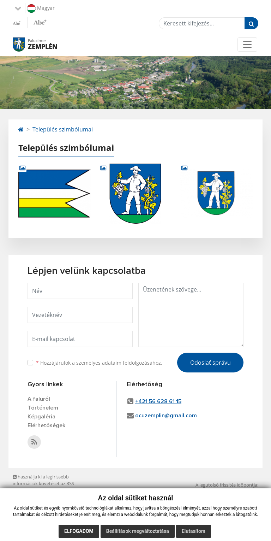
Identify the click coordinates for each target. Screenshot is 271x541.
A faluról (39, 399)
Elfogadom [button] (79, 531)
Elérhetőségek (46, 425)
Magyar (41, 8)
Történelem (43, 408)
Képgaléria (41, 416)
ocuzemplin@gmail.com (166, 415)
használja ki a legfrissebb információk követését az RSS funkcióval (43, 484)
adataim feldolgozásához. (132, 362)
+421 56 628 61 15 (158, 401)
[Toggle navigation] (247, 44)
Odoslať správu (210, 362)
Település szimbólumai (62, 129)
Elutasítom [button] (193, 531)
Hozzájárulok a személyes (99, 362)
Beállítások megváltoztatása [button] (137, 531)
